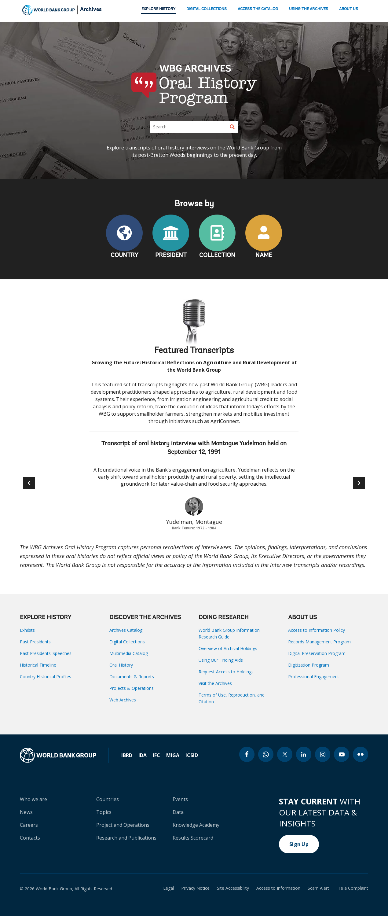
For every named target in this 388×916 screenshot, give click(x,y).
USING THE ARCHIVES (308, 9)
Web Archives (122, 700)
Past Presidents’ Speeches (45, 653)
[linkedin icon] (303, 754)
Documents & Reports (131, 676)
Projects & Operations (131, 688)
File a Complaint (352, 888)
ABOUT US (348, 9)
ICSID (191, 755)
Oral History (121, 665)
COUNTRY (124, 255)
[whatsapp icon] (265, 754)
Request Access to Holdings (226, 672)
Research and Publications (126, 837)
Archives (91, 10)
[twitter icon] (284, 754)
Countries (107, 799)
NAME (263, 255)
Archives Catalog (125, 630)
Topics (104, 812)
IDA (142, 755)
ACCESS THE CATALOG (258, 9)
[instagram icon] (322, 754)
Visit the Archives (215, 683)
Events (180, 799)
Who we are (33, 799)
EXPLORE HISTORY (158, 9)
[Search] (194, 127)
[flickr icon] (360, 754)
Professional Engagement (313, 676)
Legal (168, 888)
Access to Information (278, 888)
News (26, 812)
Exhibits (27, 630)
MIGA (172, 755)
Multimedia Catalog (128, 653)
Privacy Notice (195, 888)
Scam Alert (318, 888)
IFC (156, 755)
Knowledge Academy (196, 825)
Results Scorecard (193, 837)
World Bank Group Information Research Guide (229, 633)
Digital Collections (127, 642)
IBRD (126, 755)
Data (178, 812)
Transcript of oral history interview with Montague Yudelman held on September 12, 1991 (194, 448)
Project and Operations (122, 825)
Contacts (30, 837)
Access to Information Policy (316, 630)
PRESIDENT (171, 255)
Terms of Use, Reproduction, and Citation (232, 698)
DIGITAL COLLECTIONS (206, 9)
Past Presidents (35, 642)
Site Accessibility (233, 888)
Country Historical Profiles (45, 676)
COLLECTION (217, 255)
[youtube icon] (341, 754)
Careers (29, 825)
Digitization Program (308, 665)
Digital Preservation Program (317, 653)
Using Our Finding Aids (221, 660)
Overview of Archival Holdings (228, 648)
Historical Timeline (38, 665)
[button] (359, 483)
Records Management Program (319, 642)
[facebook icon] (246, 754)
